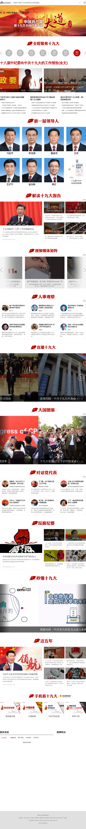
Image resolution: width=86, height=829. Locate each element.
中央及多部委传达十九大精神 (39, 110)
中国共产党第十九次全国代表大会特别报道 (26, 2)
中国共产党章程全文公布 (8, 102)
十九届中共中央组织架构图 (76, 182)
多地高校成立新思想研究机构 (69, 113)
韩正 (54, 184)
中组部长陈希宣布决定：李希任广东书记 (72, 105)
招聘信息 (42, 817)
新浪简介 (21, 817)
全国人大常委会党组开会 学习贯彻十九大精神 (43, 102)
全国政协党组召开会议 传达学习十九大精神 (43, 105)
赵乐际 (32, 184)
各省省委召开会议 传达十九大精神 (40, 113)
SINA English (53, 817)
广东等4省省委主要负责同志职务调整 (72, 108)
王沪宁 (10, 184)
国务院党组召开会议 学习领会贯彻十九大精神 (42, 98)
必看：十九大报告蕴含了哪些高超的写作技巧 (74, 110)
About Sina (26, 817)
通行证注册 (59, 817)
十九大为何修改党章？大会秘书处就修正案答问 (14, 108)
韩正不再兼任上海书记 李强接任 (70, 102)
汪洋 (76, 153)
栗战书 (54, 153)
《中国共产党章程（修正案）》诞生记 (11, 105)
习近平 (10, 153)
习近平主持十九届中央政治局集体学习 (12, 98)
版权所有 (45, 823)
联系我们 (37, 817)
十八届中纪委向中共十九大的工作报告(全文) (34, 63)
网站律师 (47, 817)
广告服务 (32, 817)
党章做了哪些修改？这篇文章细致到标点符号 (13, 110)
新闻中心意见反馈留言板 (43, 815)
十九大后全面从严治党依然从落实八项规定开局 (44, 108)
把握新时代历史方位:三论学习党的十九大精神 (13, 113)
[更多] (84, 199)
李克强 (32, 153)
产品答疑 (65, 817)
